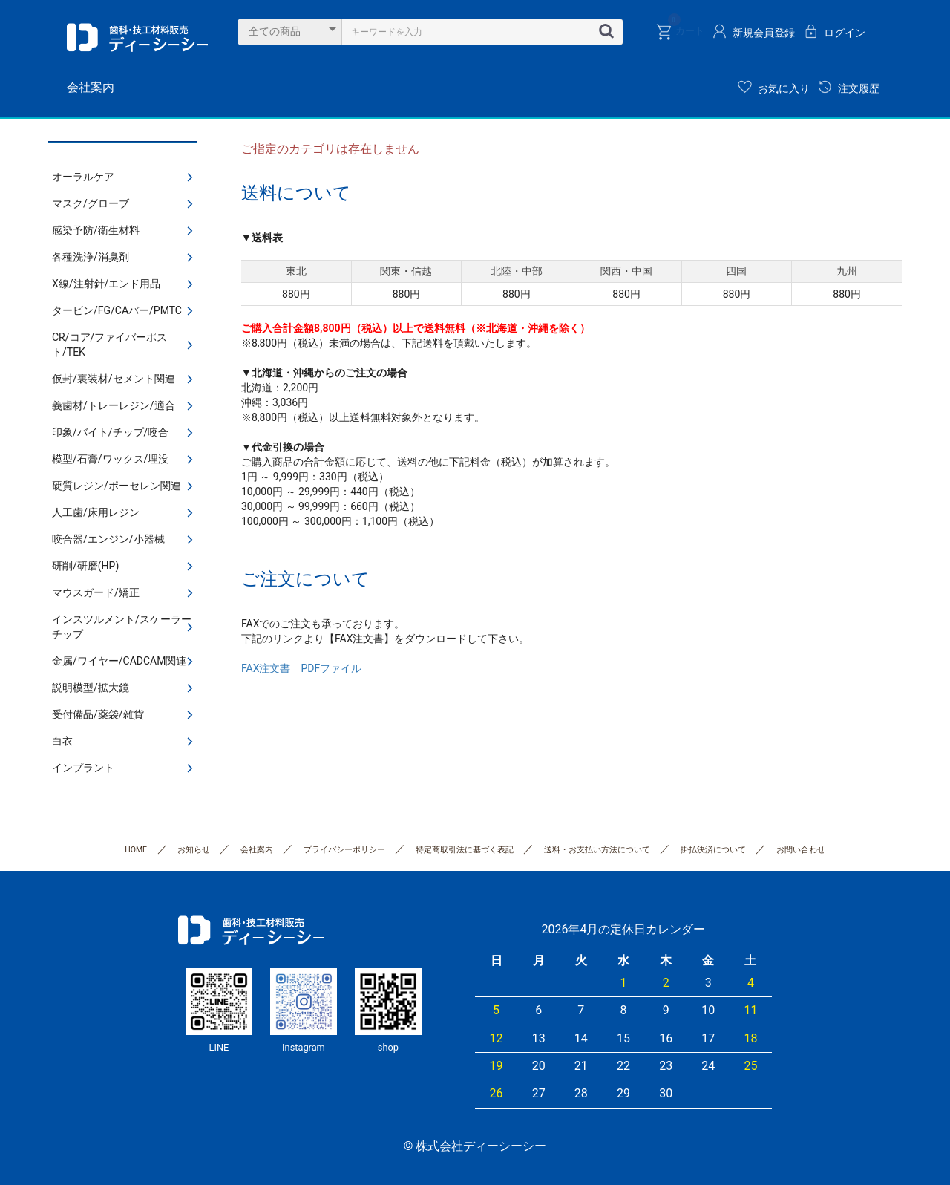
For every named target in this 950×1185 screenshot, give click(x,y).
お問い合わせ (800, 850)
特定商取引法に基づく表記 (465, 850)
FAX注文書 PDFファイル (301, 668)
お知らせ (193, 850)
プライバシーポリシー (344, 850)
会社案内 (90, 87)
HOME (136, 850)
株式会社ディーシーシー (137, 37)
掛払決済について (713, 850)
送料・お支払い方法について (597, 850)
